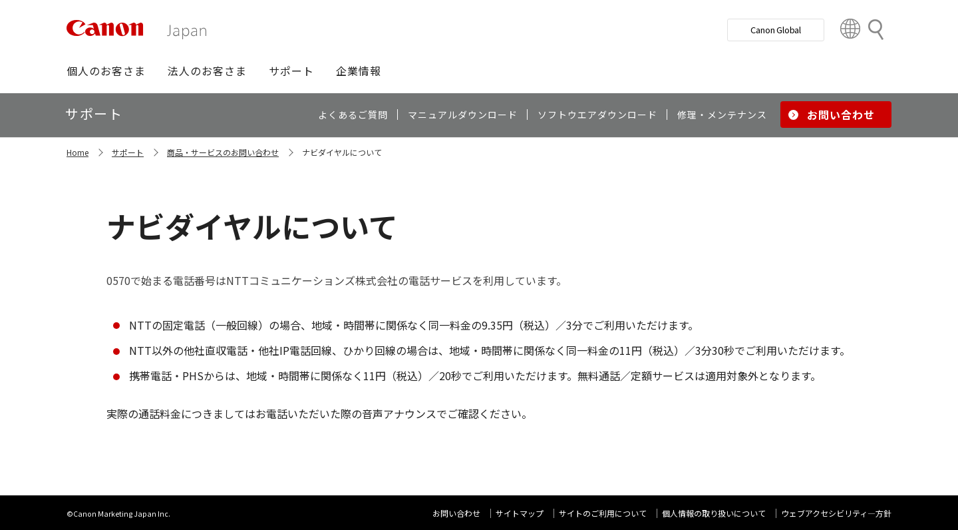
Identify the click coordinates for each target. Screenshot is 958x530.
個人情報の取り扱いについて (714, 513)
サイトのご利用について (603, 513)
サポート (128, 152)
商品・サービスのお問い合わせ (223, 152)
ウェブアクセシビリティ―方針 (836, 513)
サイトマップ (520, 513)
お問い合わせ (456, 513)
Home (77, 152)
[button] (106, 70)
